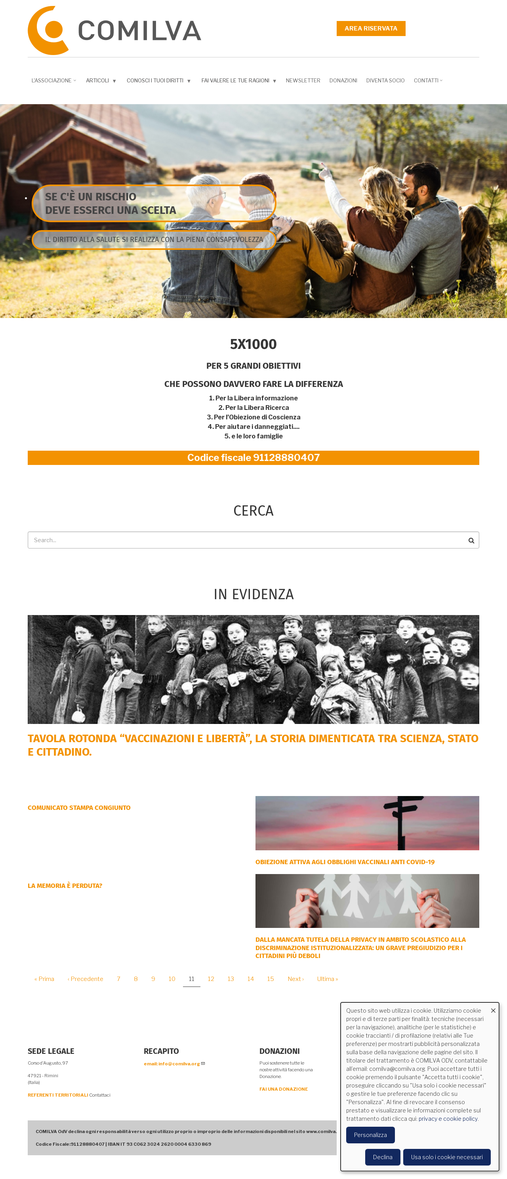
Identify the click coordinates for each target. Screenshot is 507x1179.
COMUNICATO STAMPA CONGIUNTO (79, 808)
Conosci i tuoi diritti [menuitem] (160, 82)
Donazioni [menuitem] (343, 80)
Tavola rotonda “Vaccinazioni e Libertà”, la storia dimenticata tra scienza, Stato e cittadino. (253, 745)
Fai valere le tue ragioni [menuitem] (240, 82)
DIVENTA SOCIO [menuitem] (385, 80)
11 (194, 981)
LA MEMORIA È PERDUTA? (65, 886)
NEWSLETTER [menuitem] (303, 80)
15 (273, 979)
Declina (383, 1157)
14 (254, 979)
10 (175, 979)
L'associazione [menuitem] (55, 83)
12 (214, 979)
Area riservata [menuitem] (371, 28)
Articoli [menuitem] (102, 82)
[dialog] (420, 1086)
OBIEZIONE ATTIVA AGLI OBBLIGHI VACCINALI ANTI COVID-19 (345, 862)
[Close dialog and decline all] (493, 1007)
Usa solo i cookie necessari (447, 1157)
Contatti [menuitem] (429, 83)
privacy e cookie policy (448, 1118)
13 (234, 979)
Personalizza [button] (370, 1134)
